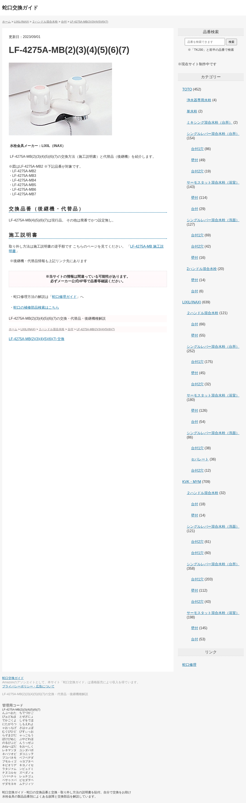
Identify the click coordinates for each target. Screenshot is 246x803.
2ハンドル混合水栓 (202, 269)
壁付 (194, 160)
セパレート (200, 459)
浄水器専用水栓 (199, 100)
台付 (194, 209)
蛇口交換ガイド (20, 8)
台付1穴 (197, 149)
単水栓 (192, 111)
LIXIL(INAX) (191, 302)
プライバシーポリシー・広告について (28, 686)
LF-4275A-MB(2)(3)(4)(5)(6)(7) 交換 (36, 339)
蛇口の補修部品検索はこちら (36, 307)
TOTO (187, 89)
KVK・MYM (191, 482)
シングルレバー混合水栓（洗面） (213, 220)
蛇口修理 (189, 665)
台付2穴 (197, 171)
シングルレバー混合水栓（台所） (213, 134)
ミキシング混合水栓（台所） (209, 122)
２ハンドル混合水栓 (202, 313)
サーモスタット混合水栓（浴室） (213, 182)
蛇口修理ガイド (64, 297)
